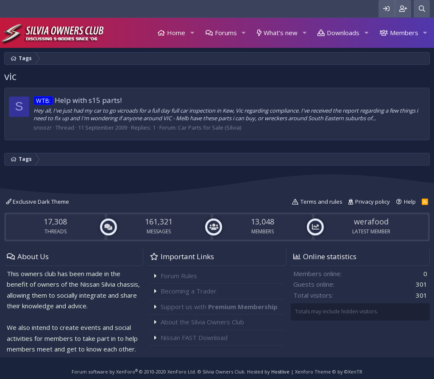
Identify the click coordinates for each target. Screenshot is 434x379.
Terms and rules (321, 201)
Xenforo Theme (328, 371)
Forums (226, 32)
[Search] (422, 8)
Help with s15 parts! (77, 100)
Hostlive (280, 371)
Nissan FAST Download (194, 337)
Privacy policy (372, 201)
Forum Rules (179, 275)
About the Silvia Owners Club (202, 322)
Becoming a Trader (189, 291)
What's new (281, 32)
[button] (192, 33)
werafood (371, 221)
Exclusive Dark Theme (37, 201)
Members (404, 32)
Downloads (343, 32)
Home (176, 32)
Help (410, 201)
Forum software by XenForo (134, 371)
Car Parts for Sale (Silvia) (209, 127)
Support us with (219, 306)
